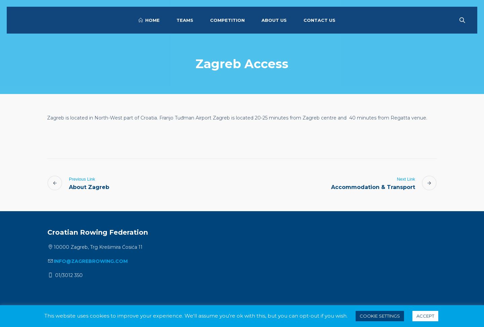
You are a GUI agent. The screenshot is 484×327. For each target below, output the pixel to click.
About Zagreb (89, 187)
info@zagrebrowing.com (91, 261)
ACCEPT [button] (425, 316)
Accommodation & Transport (373, 187)
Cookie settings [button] (380, 316)
